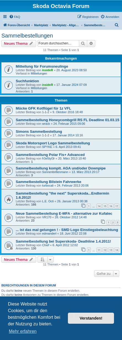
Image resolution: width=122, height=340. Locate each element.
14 (99, 206)
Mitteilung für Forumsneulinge (42, 66)
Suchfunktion (27, 81)
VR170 (46, 217)
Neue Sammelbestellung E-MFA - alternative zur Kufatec (64, 213)
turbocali (48, 185)
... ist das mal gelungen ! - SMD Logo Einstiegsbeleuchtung (67, 230)
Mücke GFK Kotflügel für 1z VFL (43, 108)
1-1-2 (45, 112)
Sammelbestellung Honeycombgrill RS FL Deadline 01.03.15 (67, 120)
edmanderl (49, 233)
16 (110, 206)
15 (105, 206)
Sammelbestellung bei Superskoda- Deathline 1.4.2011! (63, 241)
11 (99, 250)
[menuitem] (14, 17)
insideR (47, 70)
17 (116, 206)
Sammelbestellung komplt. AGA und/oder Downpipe (61, 168)
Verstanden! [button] (91, 318)
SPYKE (47, 146)
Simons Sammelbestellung (39, 131)
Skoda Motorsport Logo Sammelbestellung (53, 143)
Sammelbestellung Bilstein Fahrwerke (48, 182)
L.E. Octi (48, 201)
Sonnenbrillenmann (55, 172)
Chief (45, 245)
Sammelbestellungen (27, 36)
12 (105, 250)
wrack (46, 123)
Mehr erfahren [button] (23, 331)
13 (110, 250)
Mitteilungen (39, 73)
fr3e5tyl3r (48, 158)
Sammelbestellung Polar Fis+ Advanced (50, 155)
